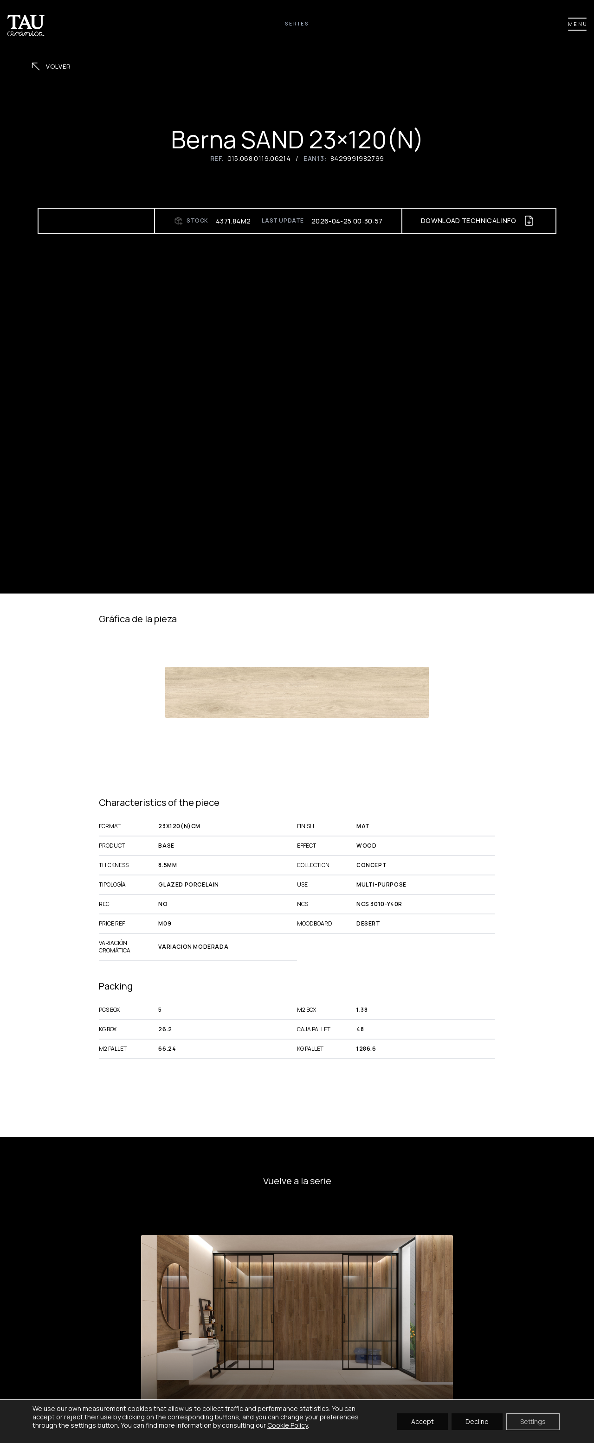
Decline (477, 1421)
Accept (422, 1421)
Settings (533, 1421)
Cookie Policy (287, 1425)
